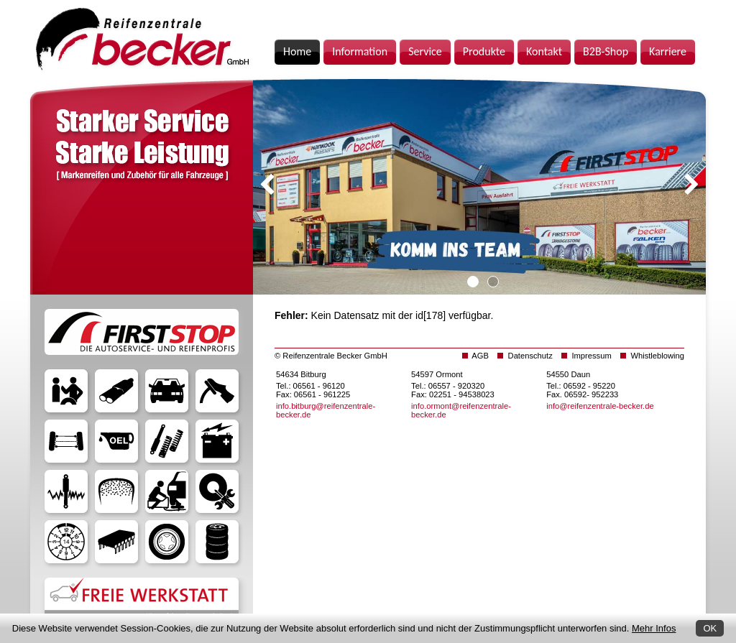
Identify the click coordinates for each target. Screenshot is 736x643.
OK (710, 628)
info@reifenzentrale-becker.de (599, 406)
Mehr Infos (654, 628)
